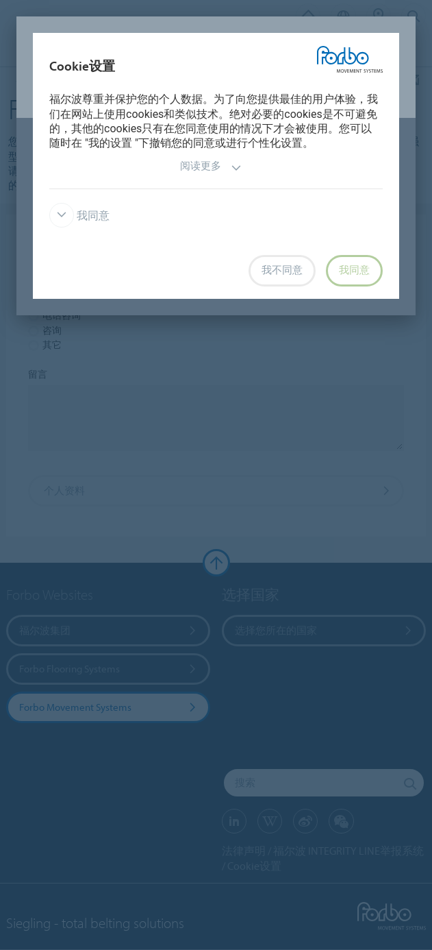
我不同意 (282, 270)
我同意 (79, 215)
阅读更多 (211, 167)
